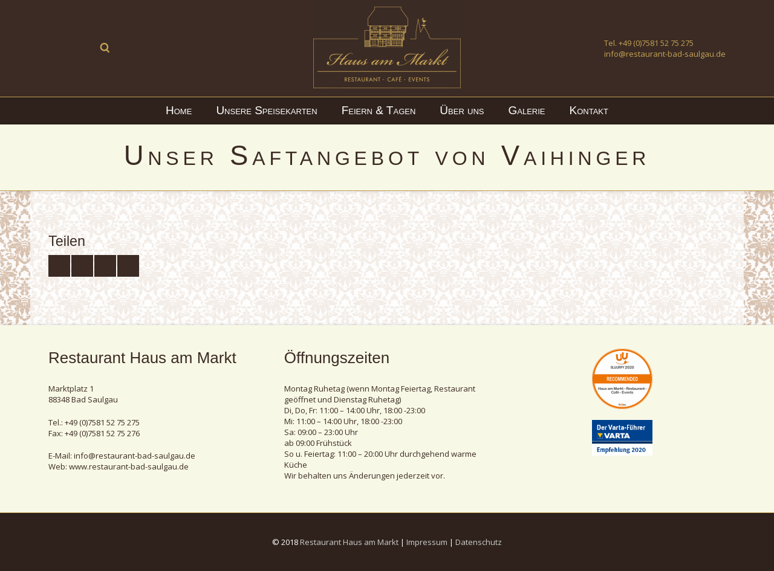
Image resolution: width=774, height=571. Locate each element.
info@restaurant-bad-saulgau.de (665, 53)
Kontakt (589, 110)
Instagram (82, 48)
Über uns (462, 110)
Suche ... (105, 48)
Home (179, 110)
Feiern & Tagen (379, 110)
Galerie (527, 110)
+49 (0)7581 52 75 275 (656, 42)
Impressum (426, 542)
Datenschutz (478, 542)
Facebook (59, 48)
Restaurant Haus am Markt (349, 542)
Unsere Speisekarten (266, 110)
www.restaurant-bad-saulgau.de (129, 466)
